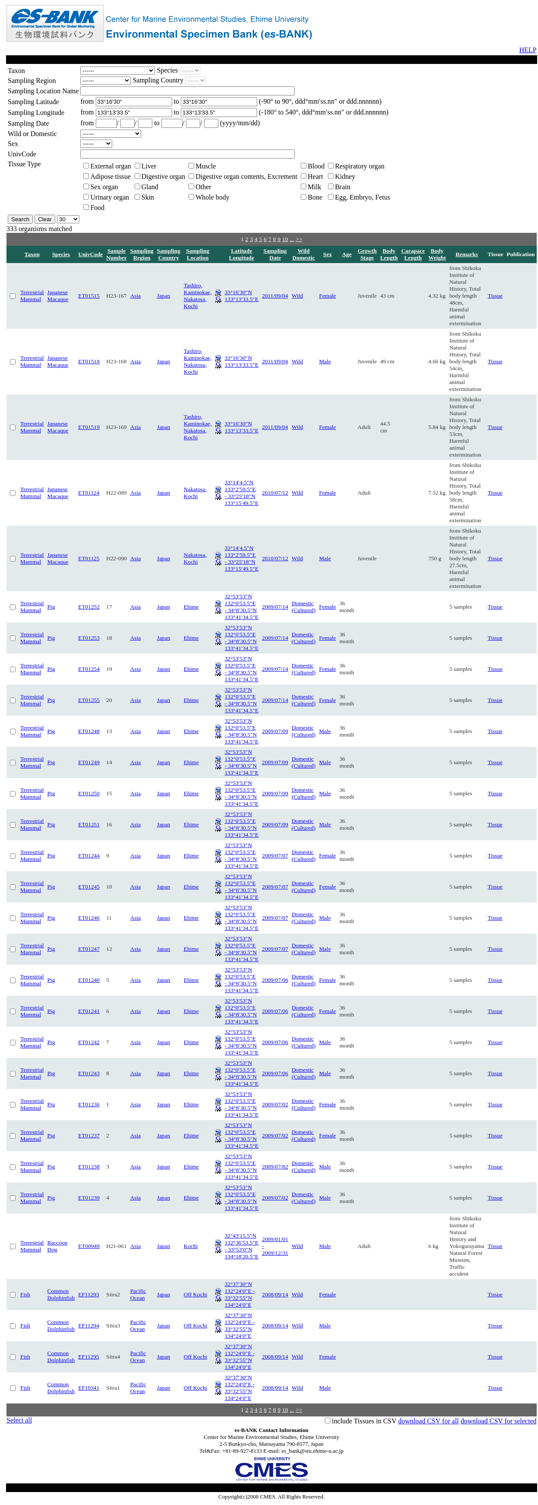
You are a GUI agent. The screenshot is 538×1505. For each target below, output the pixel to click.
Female (327, 295)
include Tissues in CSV (364, 1421)
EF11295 (88, 1356)
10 (285, 239)
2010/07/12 (275, 492)
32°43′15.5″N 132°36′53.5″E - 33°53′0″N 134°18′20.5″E (242, 1246)
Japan (163, 295)
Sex (327, 254)
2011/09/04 (275, 295)
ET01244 (89, 855)
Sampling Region (142, 254)
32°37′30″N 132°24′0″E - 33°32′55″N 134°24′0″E (240, 1294)
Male (324, 361)
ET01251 (89, 824)
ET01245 (89, 886)
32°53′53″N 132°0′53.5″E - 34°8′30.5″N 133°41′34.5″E (242, 606)
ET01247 (89, 949)
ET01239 (89, 1197)
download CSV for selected (498, 1421)
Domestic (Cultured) (304, 606)
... (291, 239)
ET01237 (89, 1135)
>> (299, 239)
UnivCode (90, 254)
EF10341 (88, 1387)
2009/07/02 (275, 1104)
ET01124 (88, 492)
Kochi (191, 1246)
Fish (25, 1294)
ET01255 (89, 700)
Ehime (191, 606)
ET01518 (89, 361)
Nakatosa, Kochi (195, 492)
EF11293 (88, 1294)
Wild (297, 295)
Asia (135, 295)
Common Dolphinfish (61, 1294)
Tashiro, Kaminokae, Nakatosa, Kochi (198, 295)
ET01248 (89, 731)
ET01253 (89, 638)
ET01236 (89, 1104)
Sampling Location (197, 254)
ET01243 (89, 1073)
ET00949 (89, 1246)
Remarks (467, 254)
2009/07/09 (275, 731)
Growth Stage (367, 254)
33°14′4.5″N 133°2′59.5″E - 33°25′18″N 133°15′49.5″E (242, 492)
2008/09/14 (275, 1294)
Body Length (389, 254)
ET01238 (89, 1166)
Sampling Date (275, 254)
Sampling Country (168, 254)
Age (347, 254)
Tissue (495, 295)
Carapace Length (413, 254)
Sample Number (116, 254)
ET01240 (89, 980)
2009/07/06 (275, 980)
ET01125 (88, 558)
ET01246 (89, 917)
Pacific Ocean (138, 1294)
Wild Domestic (303, 254)
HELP (528, 50)
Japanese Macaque (58, 295)
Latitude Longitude (242, 254)
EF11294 (88, 1325)
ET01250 (89, 793)
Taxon (32, 254)
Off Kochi (195, 1294)
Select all (19, 1420)
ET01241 (89, 1011)
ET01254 (89, 669)
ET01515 (89, 295)
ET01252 (89, 606)
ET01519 (89, 427)
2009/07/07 (275, 855)
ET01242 (89, 1042)
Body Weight (437, 254)
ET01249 (89, 762)
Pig (51, 606)
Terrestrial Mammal (32, 295)
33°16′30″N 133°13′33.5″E (242, 295)
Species (61, 254)
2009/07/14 (275, 606)
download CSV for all (428, 1421)
